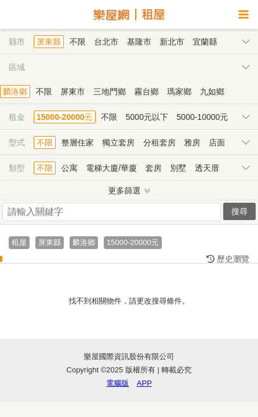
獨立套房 (118, 142)
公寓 (69, 168)
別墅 (178, 168)
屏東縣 (49, 41)
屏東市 (72, 91)
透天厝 (207, 168)
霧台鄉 (147, 91)
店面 (217, 142)
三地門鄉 (109, 91)
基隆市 (139, 41)
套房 (154, 168)
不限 (78, 41)
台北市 (106, 41)
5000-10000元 (202, 117)
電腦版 (117, 383)
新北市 (172, 41)
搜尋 (239, 211)
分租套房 (159, 142)
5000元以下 (147, 117)
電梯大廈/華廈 (111, 168)
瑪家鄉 (179, 91)
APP (144, 383)
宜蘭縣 (204, 41)
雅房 (192, 142)
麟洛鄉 (15, 91)
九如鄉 (212, 91)
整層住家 (77, 142)
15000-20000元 (65, 117)
